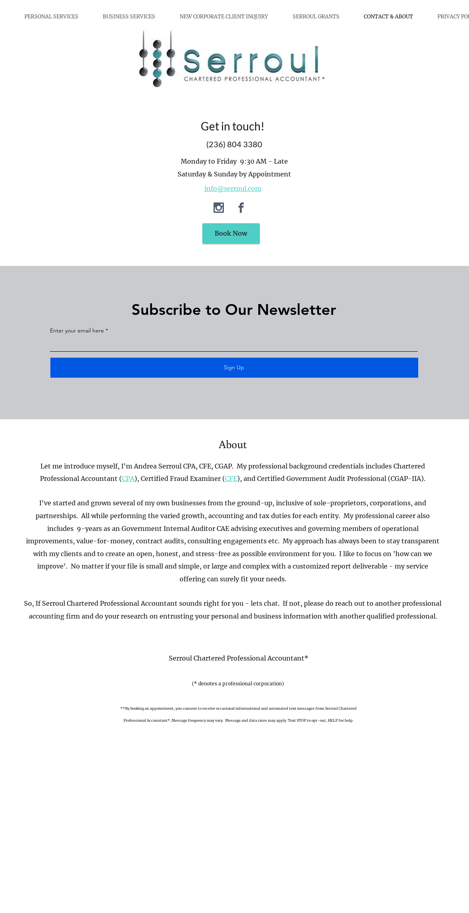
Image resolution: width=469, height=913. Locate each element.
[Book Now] (231, 233)
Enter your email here (77, 330)
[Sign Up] (234, 368)
